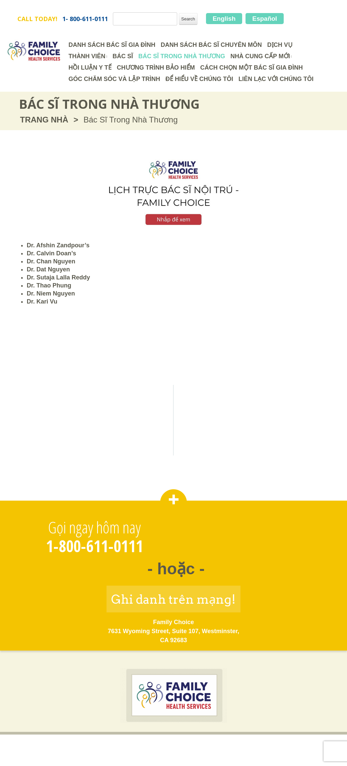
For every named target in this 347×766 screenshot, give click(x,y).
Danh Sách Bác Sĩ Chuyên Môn (211, 44)
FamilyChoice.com (44, 8)
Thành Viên (86, 56)
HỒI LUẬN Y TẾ (89, 67)
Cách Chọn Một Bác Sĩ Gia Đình (251, 67)
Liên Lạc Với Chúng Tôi (276, 79)
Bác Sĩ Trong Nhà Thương (181, 56)
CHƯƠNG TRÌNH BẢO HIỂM (156, 67)
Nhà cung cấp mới (260, 56)
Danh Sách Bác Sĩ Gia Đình (111, 44)
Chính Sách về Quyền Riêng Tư (200, 745)
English (224, 18)
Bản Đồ (262, 745)
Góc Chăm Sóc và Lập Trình (114, 79)
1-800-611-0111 (94, 546)
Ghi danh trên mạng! (173, 599)
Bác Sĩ (123, 56)
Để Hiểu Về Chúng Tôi (199, 79)
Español (264, 18)
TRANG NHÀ (44, 119)
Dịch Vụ (279, 44)
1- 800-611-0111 (85, 19)
